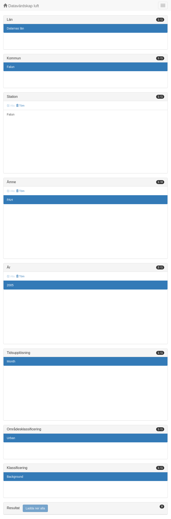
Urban (11, 438)
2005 (10, 285)
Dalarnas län (15, 28)
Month (11, 361)
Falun (10, 67)
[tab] (85, 508)
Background (15, 476)
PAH (10, 200)
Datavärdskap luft (21, 5)
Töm (20, 105)
